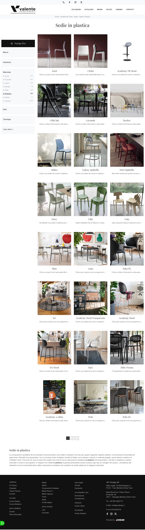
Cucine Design (14, 501)
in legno (6, 83)
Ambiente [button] (7, 62)
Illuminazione (79, 495)
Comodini (45, 513)
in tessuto (7, 101)
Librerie (12, 511)
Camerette (78, 488)
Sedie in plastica (85, 16)
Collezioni (76, 9)
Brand (100, 9)
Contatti (130, 9)
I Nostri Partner (14, 491)
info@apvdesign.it (118, 505)
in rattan (6, 97)
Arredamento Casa (66, 16)
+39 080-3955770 (116, 501)
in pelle (5, 90)
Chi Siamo (13, 485)
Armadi (77, 485)
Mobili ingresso (47, 494)
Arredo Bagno (47, 502)
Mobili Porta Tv (47, 491)
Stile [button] (5, 109)
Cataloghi (89, 9)
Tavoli (44, 496)
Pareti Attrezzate (15, 514)
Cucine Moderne (15, 504)
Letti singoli (79, 482)
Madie (44, 482)
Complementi (79, 498)
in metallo (6, 86)
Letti (43, 510)
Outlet (109, 9)
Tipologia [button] (7, 119)
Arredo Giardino (80, 513)
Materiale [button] (7, 72)
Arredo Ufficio (80, 506)
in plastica (7, 94)
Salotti (44, 485)
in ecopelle (7, 79)
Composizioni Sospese (50, 488)
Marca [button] (5, 52)
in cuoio (6, 76)
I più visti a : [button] (8, 129)
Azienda (119, 9)
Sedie (76, 16)
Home (57, 16)
